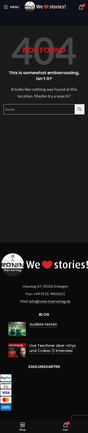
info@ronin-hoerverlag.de (49, 301)
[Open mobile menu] (11, 7)
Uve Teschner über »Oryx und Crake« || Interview (53, 348)
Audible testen (43, 324)
